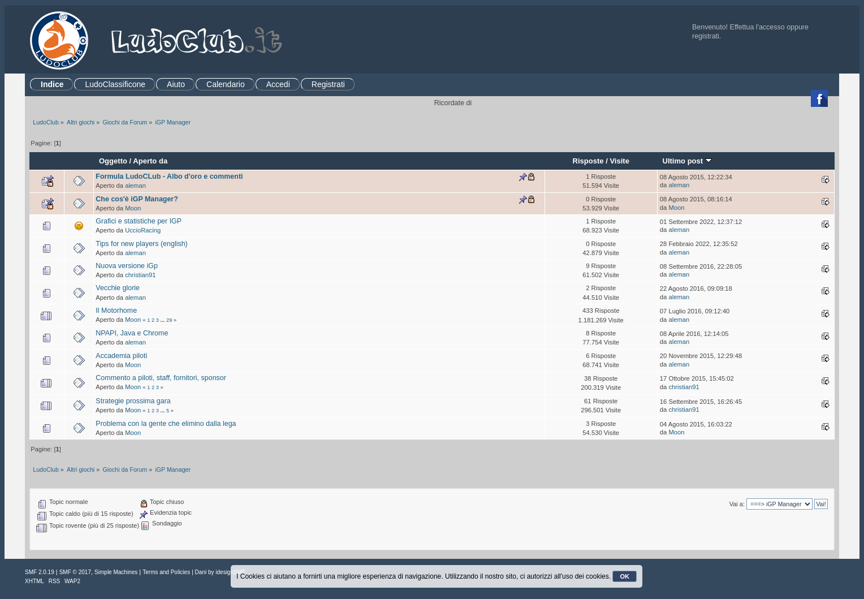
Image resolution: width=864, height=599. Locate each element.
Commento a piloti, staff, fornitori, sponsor (161, 378)
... (163, 320)
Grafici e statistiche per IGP (139, 221)
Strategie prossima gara (133, 401)
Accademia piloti (121, 356)
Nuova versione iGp (127, 266)
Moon (133, 208)
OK (624, 576)
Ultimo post (686, 161)
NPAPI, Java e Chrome (132, 333)
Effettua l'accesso (757, 27)
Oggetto (113, 161)
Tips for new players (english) (141, 244)
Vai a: (737, 504)
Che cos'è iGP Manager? (137, 199)
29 (169, 320)
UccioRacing (143, 230)
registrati (705, 36)
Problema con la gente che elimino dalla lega (166, 424)
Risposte (587, 161)
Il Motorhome (116, 310)
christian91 (140, 275)
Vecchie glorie (118, 288)
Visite (619, 161)
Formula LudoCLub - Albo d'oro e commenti (169, 176)
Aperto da (150, 161)
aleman (135, 185)
